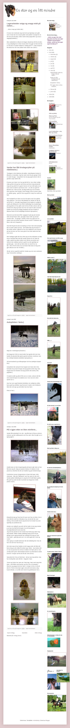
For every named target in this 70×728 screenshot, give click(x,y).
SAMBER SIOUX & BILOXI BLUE (54, 151)
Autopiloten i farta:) (15, 322)
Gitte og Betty (53, 113)
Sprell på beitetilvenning (59, 169)
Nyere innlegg (10, 632)
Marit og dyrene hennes (55, 135)
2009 (50, 94)
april (51, 68)
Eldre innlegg (38, 632)
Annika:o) (51, 103)
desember (53, 54)
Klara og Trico (53, 116)
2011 (50, 50)
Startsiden (24, 632)
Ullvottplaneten (53, 162)
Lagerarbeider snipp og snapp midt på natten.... (56, 74)
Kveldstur (58, 153)
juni (51, 63)
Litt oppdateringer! (59, 124)
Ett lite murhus (53, 23)
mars (51, 70)
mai (51, 66)
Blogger (48, 720)
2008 (50, 96)
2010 (50, 52)
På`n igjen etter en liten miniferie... (22, 430)
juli (51, 61)
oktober (52, 56)
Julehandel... (52, 148)
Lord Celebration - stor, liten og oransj (55, 132)
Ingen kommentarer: (31, 163)
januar (52, 91)
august (52, 59)
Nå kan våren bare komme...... (59, 26)
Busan (50, 163)
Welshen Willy (53, 166)
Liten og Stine (53, 121)
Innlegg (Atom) (17, 635)
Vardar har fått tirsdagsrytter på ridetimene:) (55, 79)
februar (52, 89)
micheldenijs (36, 720)
